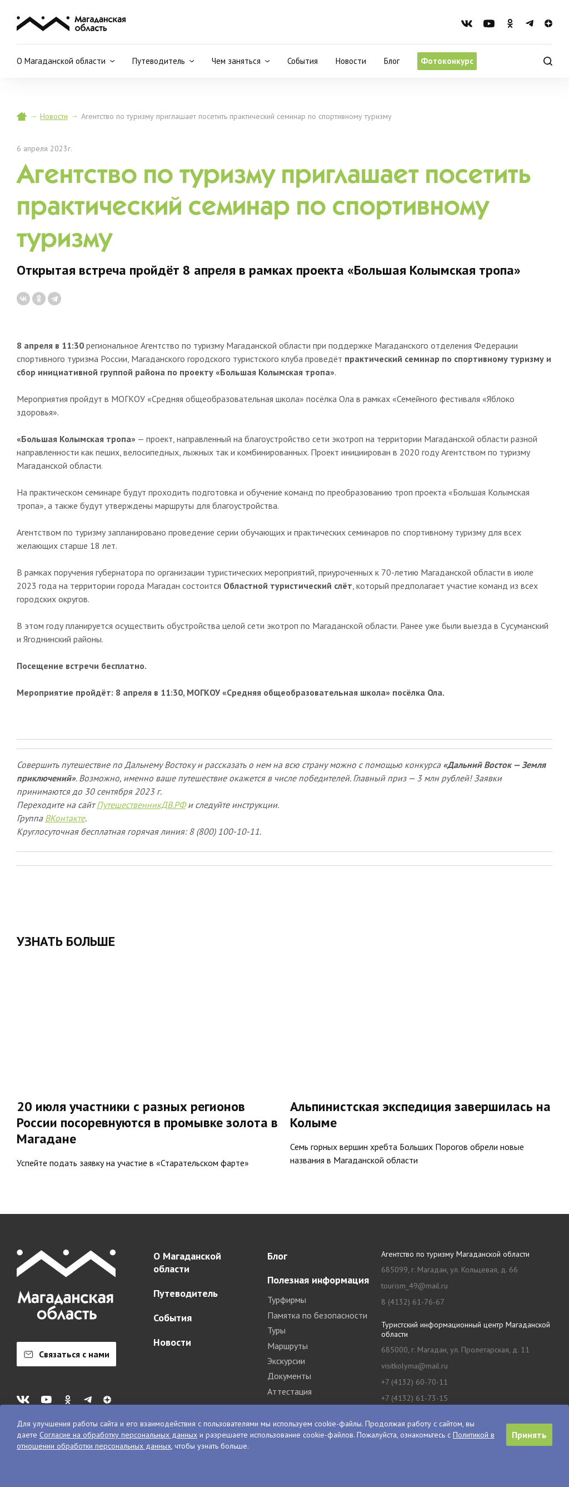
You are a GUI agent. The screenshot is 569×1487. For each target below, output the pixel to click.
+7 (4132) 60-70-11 (414, 1382)
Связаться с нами (66, 1354)
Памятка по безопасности (317, 1315)
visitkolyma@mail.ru (414, 1366)
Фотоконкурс (447, 61)
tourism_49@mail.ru (414, 1286)
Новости (351, 61)
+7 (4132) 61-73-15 (414, 1398)
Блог (392, 61)
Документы (289, 1375)
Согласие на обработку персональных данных (118, 1435)
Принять (529, 1434)
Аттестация (289, 1391)
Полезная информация (318, 1279)
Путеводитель (185, 1293)
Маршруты (287, 1345)
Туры (276, 1330)
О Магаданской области (187, 1263)
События (302, 61)
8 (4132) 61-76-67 (413, 1302)
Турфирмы (286, 1299)
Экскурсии (286, 1360)
